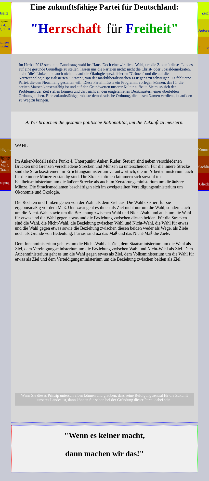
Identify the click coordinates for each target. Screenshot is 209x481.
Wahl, (5, 166)
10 (8, 29)
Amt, (3, 162)
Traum (4, 169)
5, (8, 25)
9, (4, 29)
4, (4, 25)
